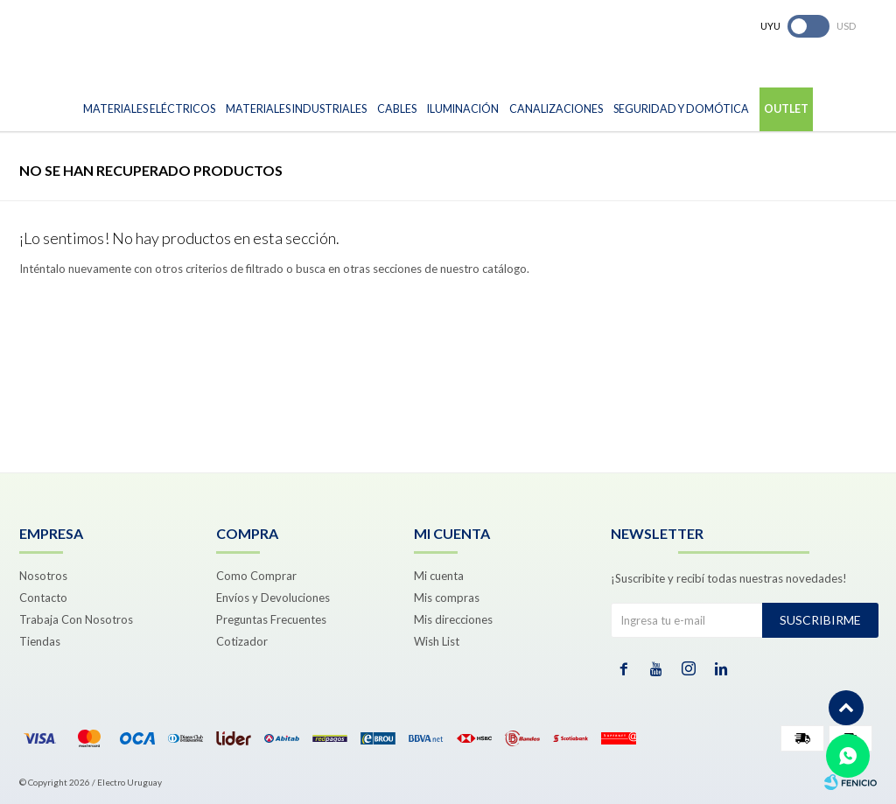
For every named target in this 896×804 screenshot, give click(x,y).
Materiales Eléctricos (149, 108)
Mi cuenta (439, 576)
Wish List (436, 641)
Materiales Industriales (296, 108)
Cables (396, 108)
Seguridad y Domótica (681, 108)
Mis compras (447, 598)
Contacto (43, 598)
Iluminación (463, 108)
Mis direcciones (453, 619)
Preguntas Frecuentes (271, 619)
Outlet (786, 108)
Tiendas (39, 641)
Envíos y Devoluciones (273, 598)
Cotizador (242, 641)
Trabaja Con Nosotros (76, 619)
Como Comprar (256, 576)
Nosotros (43, 576)
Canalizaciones (556, 108)
